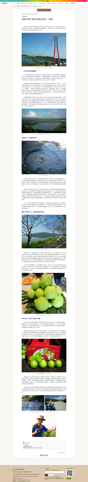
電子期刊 (18, 6)
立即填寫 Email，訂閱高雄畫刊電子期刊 (52, 470)
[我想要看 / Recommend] (21, 3)
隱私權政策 (15, 471)
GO (47, 0)
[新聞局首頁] (60, 3)
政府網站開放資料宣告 (27, 471)
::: (13, 6)
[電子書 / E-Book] (41, 3)
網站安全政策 (20, 471)
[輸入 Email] (54, 472)
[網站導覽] (67, 3)
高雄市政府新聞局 (18, 469)
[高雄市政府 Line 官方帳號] (74, 3)
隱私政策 (58, 478)
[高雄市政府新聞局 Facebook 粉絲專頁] (72, 3)
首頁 (15, 6)
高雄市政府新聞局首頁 (69, 473)
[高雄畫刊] (4, 3)
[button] (85, 3)
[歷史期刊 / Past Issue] (51, 3)
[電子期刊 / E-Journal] (32, 3)
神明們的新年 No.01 (24, 6)
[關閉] (87, 1)
